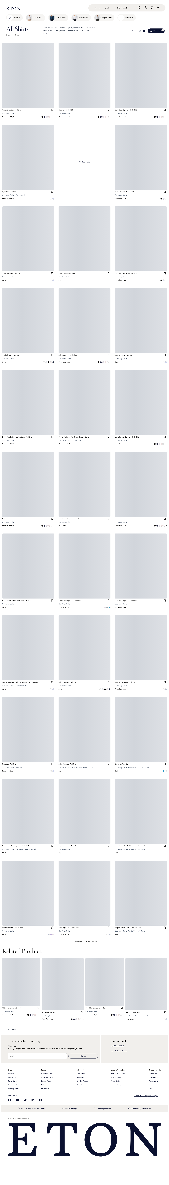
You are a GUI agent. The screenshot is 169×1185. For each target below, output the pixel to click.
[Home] (84, 1140)
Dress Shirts (12, 1081)
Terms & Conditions (118, 1074)
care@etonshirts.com (119, 1051)
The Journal (122, 8)
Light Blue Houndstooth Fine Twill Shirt (16, 600)
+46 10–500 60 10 (117, 1046)
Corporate (153, 1074)
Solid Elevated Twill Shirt (11, 355)
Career (151, 1085)
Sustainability (154, 1081)
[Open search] (139, 7)
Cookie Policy (116, 1085)
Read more (47, 34)
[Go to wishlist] (151, 7)
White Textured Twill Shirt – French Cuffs (74, 437)
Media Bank (45, 1089)
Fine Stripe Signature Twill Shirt (70, 600)
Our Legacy (153, 1077)
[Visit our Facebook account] (40, 1100)
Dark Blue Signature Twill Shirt (126, 110)
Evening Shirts (13, 1089)
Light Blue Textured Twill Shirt (126, 273)
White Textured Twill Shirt (124, 192)
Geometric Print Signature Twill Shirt (15, 846)
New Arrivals (12, 1077)
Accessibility (115, 1081)
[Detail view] (144, 31)
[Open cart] (158, 7)
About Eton (81, 1077)
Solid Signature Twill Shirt (11, 273)
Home (8, 35)
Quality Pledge (82, 1081)
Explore (108, 8)
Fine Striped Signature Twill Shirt (70, 519)
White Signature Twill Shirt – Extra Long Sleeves (20, 682)
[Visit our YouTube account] (17, 1100)
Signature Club (46, 1074)
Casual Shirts (13, 1085)
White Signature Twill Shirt (11, 110)
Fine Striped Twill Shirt (67, 273)
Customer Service (47, 1077)
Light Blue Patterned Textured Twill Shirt (17, 437)
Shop (97, 8)
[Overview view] (140, 31)
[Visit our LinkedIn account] (33, 1100)
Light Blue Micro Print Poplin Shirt (71, 846)
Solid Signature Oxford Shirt (125, 682)
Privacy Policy (116, 1077)
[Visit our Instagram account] (9, 1100)
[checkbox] (52, 110)
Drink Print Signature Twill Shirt (126, 600)
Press (151, 1089)
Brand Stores (82, 1085)
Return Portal (46, 1081)
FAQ (43, 1085)
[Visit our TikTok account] (25, 1100)
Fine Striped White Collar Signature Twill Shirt (131, 846)
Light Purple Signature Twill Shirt (127, 437)
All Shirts (16, 35)
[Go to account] (145, 7)
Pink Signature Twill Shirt (11, 519)
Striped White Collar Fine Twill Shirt (128, 928)
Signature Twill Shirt (66, 110)
